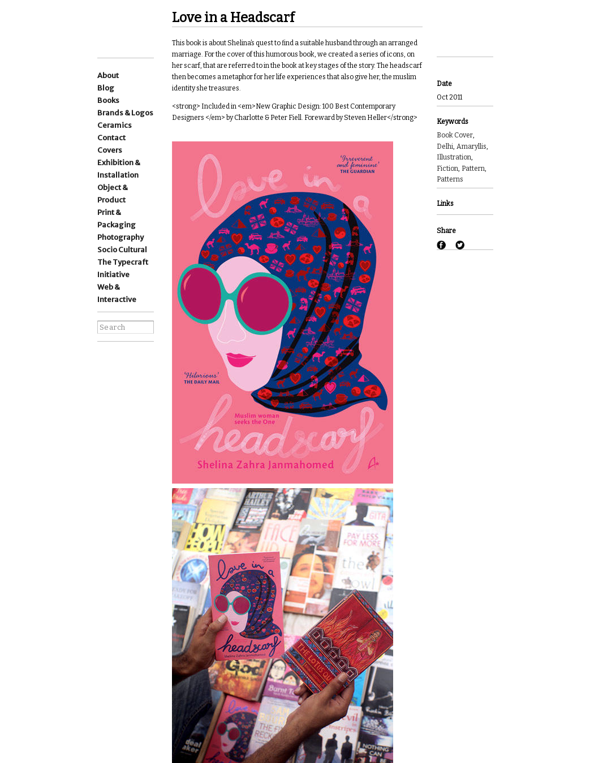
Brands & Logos (125, 113)
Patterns (450, 179)
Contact (111, 138)
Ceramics (114, 125)
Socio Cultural (122, 250)
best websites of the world (117, 506)
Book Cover (455, 135)
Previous (451, 12)
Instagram (104, 360)
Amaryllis (471, 146)
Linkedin (104, 375)
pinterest (104, 410)
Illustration (454, 157)
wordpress (126, 375)
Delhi (445, 146)
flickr (126, 410)
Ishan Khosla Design (137, 28)
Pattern (473, 169)
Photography (120, 237)
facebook (104, 392)
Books (108, 100)
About (108, 75)
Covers (109, 150)
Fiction (447, 169)
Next (451, 42)
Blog (105, 88)
